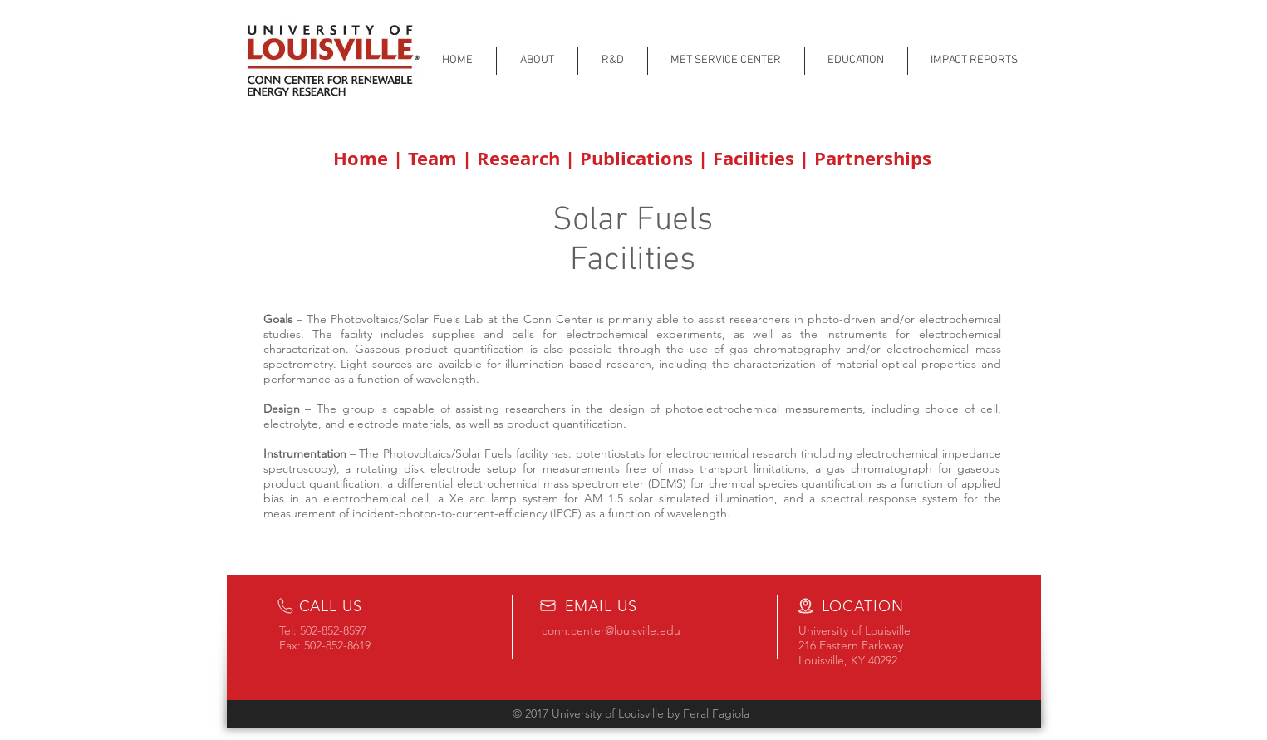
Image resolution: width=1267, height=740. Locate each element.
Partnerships (870, 158)
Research (518, 158)
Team (435, 158)
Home (363, 158)
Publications (639, 158)
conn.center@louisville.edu (611, 630)
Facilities (756, 158)
